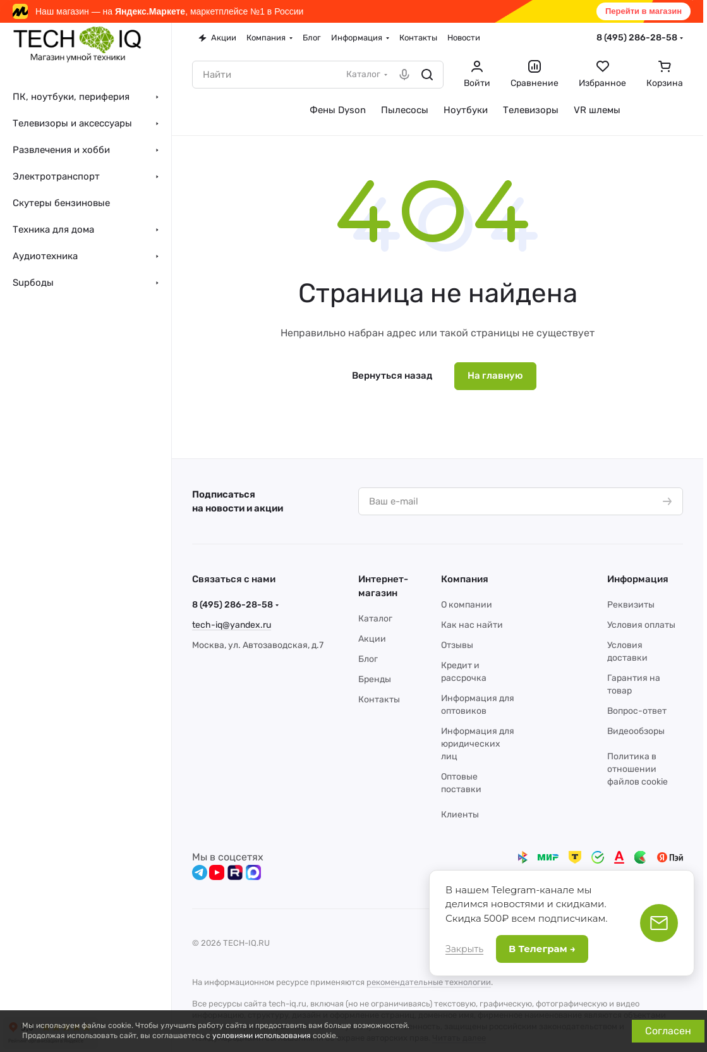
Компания (464, 579)
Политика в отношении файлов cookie (637, 769)
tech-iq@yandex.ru (231, 625)
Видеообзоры (636, 731)
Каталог (375, 618)
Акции (372, 638)
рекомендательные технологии (428, 982)
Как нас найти (472, 625)
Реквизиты (631, 604)
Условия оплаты (641, 625)
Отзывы (457, 645)
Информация (637, 579)
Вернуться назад (392, 375)
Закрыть (464, 949)
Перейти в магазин (643, 11)
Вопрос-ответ (637, 711)
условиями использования (261, 1035)
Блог (368, 659)
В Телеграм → (542, 949)
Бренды (374, 679)
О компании (466, 604)
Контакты (379, 699)
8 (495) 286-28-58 (636, 37)
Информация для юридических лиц (477, 744)
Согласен (668, 1031)
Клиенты (460, 814)
